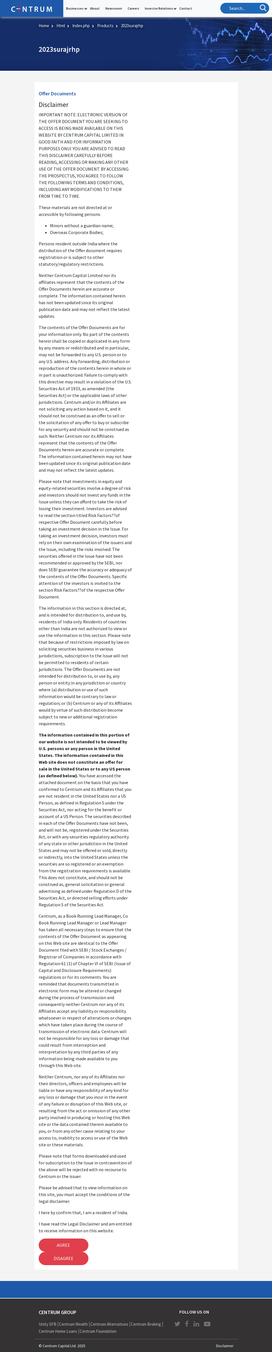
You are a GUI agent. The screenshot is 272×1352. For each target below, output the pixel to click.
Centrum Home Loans (58, 1331)
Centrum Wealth (73, 1324)
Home (44, 25)
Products (105, 25)
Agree (63, 1245)
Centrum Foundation (98, 1331)
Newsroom (113, 8)
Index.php (81, 25)
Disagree (63, 1258)
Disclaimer (225, 1345)
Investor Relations (159, 8)
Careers (133, 8)
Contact (185, 8)
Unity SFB (47, 1324)
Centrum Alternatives (109, 1324)
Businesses (75, 8)
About (95, 8)
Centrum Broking (146, 1324)
